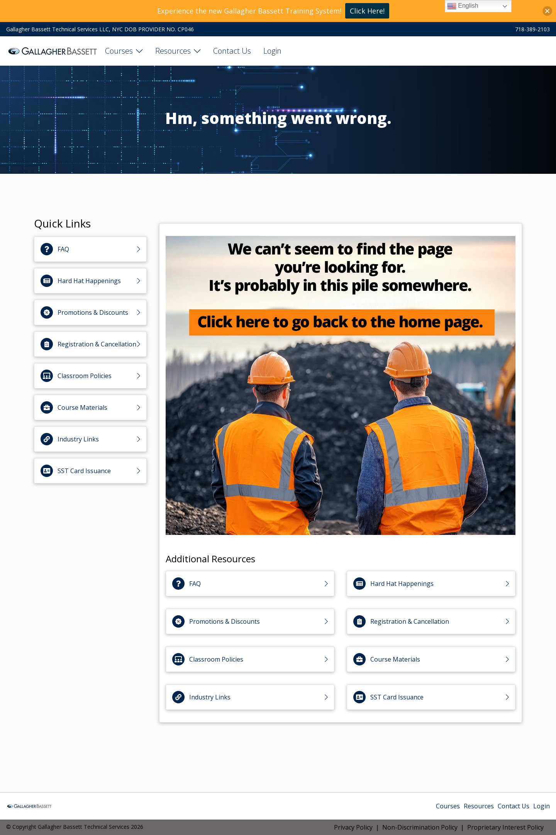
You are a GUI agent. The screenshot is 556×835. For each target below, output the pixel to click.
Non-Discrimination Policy (420, 827)
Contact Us (232, 51)
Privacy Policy (353, 827)
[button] (547, 11)
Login (272, 51)
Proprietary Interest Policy (505, 827)
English (462, 6)
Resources (173, 51)
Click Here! (367, 10)
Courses (119, 51)
